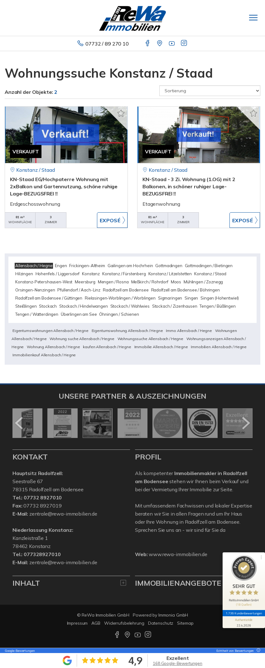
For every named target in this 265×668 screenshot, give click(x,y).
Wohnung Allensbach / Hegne (53, 346)
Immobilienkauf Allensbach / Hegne (44, 355)
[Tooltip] (257, 650)
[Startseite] (132, 18)
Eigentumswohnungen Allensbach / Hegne (50, 330)
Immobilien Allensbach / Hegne (219, 346)
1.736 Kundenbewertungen (244, 613)
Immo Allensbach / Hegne (189, 330)
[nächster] (245, 423)
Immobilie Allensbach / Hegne (161, 346)
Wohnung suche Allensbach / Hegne (82, 338)
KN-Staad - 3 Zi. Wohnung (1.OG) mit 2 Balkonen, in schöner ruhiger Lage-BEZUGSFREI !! (188, 186)
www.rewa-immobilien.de (178, 554)
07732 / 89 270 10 (107, 44)
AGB (95, 623)
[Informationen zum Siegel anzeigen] (244, 622)
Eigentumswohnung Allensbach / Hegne (127, 330)
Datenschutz (161, 623)
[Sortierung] (209, 90)
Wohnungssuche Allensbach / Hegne (150, 338)
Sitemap (185, 623)
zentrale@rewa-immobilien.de (63, 514)
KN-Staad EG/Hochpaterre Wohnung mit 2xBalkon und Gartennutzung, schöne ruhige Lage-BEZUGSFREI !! (64, 186)
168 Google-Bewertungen (177, 663)
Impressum (77, 623)
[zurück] (19, 423)
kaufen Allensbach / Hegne (107, 346)
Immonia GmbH (173, 615)
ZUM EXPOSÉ (112, 220)
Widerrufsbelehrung (124, 623)
